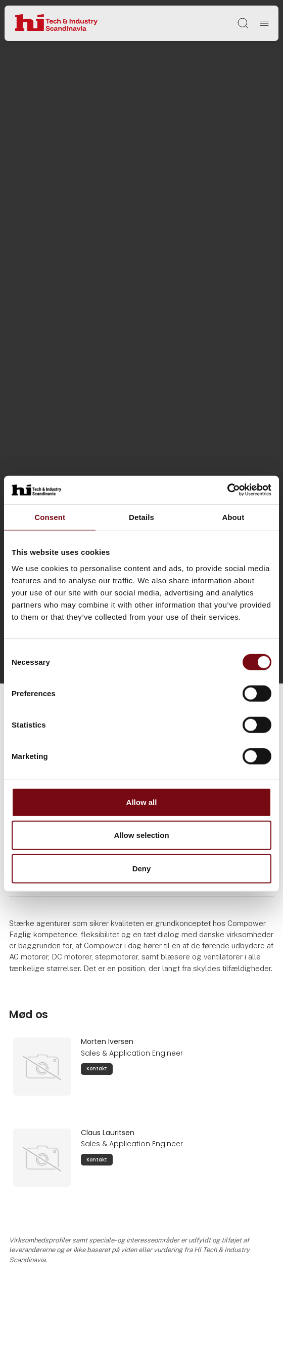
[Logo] (56, 23)
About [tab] (233, 516)
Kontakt (96, 1068)
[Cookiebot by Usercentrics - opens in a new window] (227, 490)
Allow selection (141, 835)
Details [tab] (141, 516)
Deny (141, 868)
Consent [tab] (49, 516)
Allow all (141, 801)
